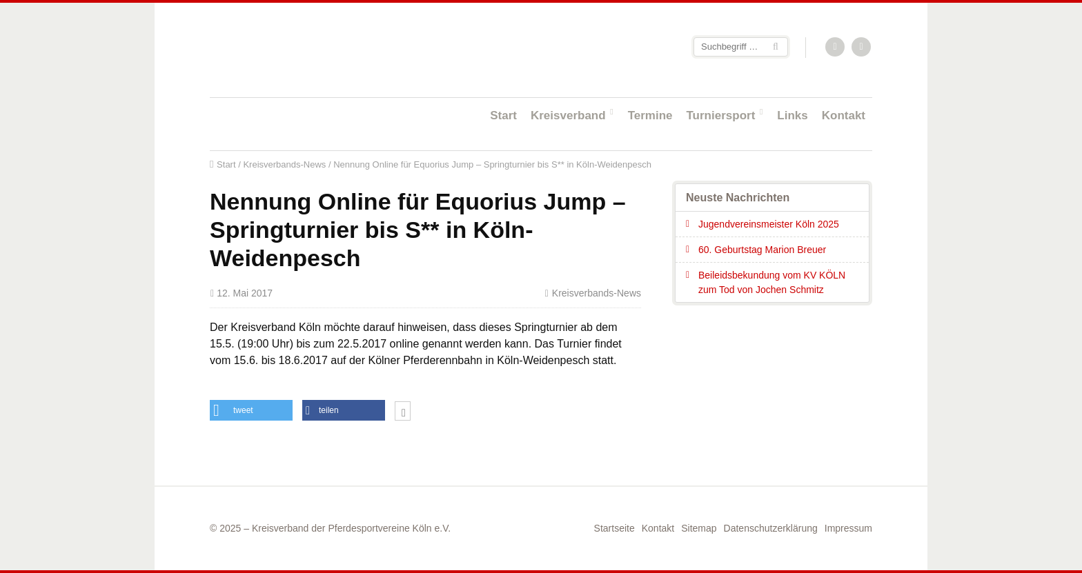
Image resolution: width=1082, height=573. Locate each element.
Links (792, 115)
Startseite (299, 49)
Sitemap (698, 528)
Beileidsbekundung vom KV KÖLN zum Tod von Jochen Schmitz (771, 282)
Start (503, 115)
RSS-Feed (835, 47)
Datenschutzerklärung (771, 528)
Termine (650, 115)
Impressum (848, 528)
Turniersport (721, 115)
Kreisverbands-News (284, 164)
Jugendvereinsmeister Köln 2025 (768, 224)
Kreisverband (568, 115)
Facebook (862, 47)
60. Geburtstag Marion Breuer (762, 249)
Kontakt (843, 115)
